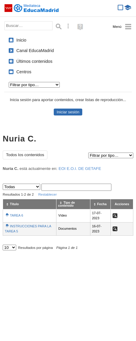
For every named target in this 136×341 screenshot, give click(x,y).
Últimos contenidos (35, 61)
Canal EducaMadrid (35, 50)
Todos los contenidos (25, 155)
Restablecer (47, 194)
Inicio (21, 40)
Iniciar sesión (68, 112)
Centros (24, 71)
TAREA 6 (16, 215)
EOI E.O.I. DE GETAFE (80, 168)
